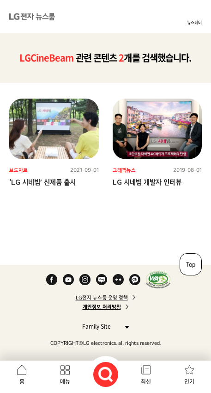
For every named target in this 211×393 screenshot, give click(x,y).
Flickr (118, 279)
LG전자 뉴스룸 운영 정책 (102, 297)
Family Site (103, 326)
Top (190, 264)
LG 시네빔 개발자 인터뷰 (147, 182)
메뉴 (65, 381)
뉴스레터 (194, 22)
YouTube (68, 279)
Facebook (51, 279)
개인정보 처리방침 (102, 307)
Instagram (84, 279)
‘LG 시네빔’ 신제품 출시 (42, 182)
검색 (105, 374)
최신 (146, 381)
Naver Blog (101, 279)
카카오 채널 (134, 279)
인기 (189, 381)
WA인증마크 (158, 279)
